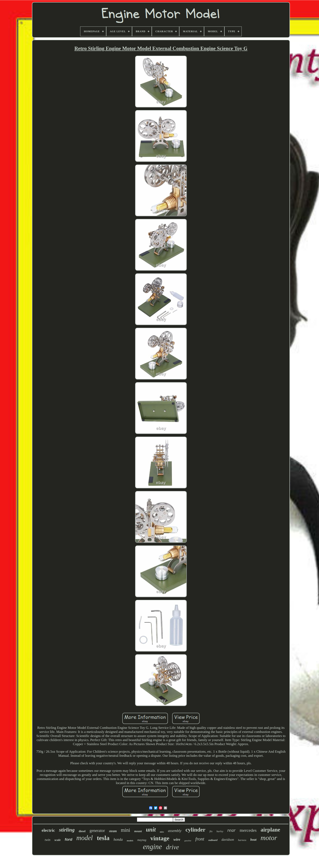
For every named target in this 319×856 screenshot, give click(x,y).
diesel (82, 831)
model (84, 838)
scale (58, 840)
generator (97, 830)
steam (113, 831)
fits (211, 831)
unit (151, 829)
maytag (141, 840)
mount (138, 831)
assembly (174, 831)
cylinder (195, 829)
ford (68, 839)
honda (118, 839)
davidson (228, 840)
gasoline (187, 840)
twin (47, 840)
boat (253, 840)
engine (152, 847)
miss (162, 832)
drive (172, 847)
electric (48, 830)
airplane (270, 830)
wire (176, 839)
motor (269, 838)
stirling (67, 830)
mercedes (248, 830)
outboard (212, 840)
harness (242, 840)
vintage (159, 838)
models (130, 840)
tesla (103, 838)
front (199, 839)
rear (231, 830)
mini (125, 830)
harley (219, 831)
